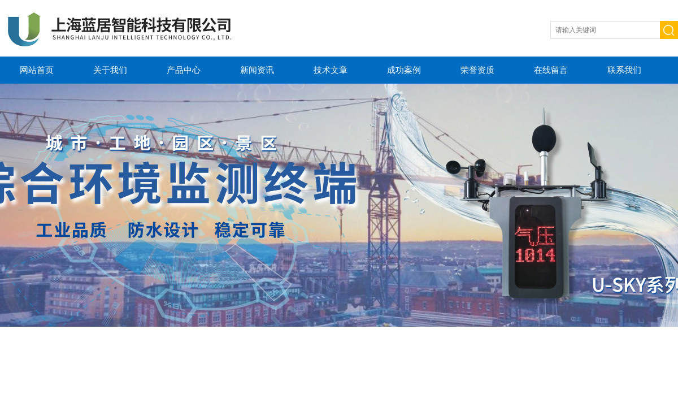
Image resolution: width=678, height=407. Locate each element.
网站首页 (37, 70)
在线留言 (551, 70)
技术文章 (330, 70)
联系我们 (624, 70)
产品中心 (184, 70)
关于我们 (110, 70)
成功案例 (404, 70)
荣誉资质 (477, 70)
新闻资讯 (257, 70)
